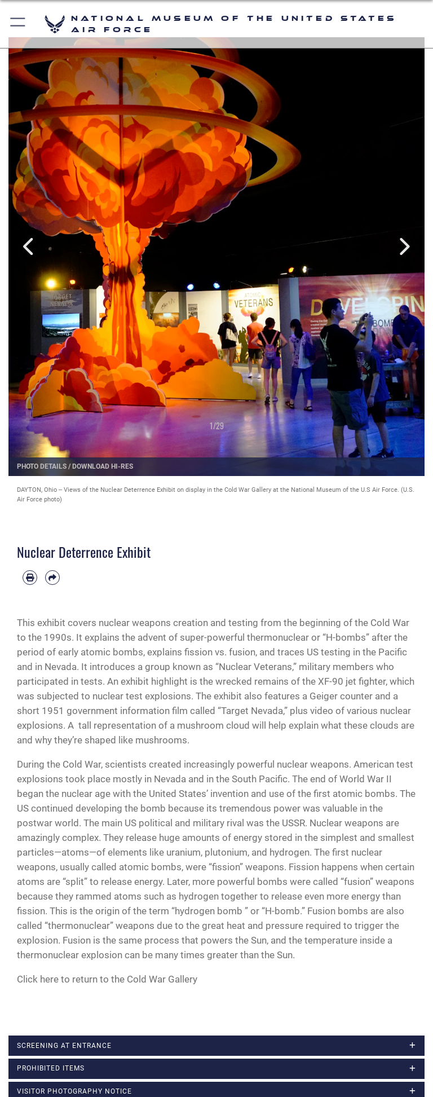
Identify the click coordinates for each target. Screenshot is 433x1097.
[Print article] (30, 577)
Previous (29, 246)
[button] (18, 24)
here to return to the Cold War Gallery (118, 979)
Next (404, 246)
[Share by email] (52, 577)
